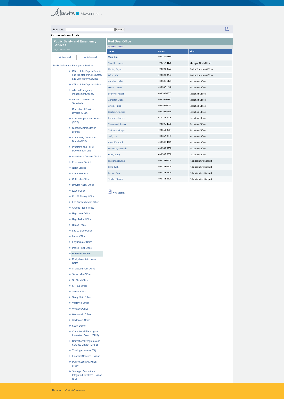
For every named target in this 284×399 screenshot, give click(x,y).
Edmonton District (81, 162)
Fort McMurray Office (83, 196)
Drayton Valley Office (83, 185)
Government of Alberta (79, 10)
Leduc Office (78, 236)
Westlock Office (80, 308)
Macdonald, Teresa (117, 124)
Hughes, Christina (116, 112)
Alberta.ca (57, 390)
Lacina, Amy (114, 173)
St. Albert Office (80, 280)
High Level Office (81, 213)
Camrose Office (80, 173)
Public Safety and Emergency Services (73, 65)
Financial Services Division (86, 356)
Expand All (65, 57)
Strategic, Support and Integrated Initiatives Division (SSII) (87, 375)
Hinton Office (79, 225)
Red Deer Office (81, 253)
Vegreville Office (80, 303)
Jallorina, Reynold (116, 160)
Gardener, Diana (115, 99)
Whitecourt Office (81, 320)
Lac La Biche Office (82, 230)
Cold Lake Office (81, 179)
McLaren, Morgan (116, 130)
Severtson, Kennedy (117, 148)
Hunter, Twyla (114, 69)
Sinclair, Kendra (115, 179)
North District (79, 168)
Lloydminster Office (82, 242)
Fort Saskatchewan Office (85, 202)
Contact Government (75, 390)
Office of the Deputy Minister (87, 84)
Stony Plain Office (81, 297)
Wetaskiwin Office (81, 314)
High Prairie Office (81, 219)
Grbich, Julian (114, 105)
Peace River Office (82, 248)
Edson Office (79, 190)
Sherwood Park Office (83, 268)
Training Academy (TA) (84, 350)
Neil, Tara (112, 136)
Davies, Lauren (115, 87)
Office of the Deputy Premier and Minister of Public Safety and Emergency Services (87, 75)
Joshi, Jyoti (113, 167)
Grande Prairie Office (83, 207)
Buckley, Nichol (115, 81)
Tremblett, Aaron (116, 63)
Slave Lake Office (81, 274)
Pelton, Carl (113, 75)
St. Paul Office (79, 286)
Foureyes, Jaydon (116, 93)
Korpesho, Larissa (116, 118)
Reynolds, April (115, 142)
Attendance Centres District (86, 156)
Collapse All (90, 57)
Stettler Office (79, 291)
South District (79, 325)
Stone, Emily (114, 154)
